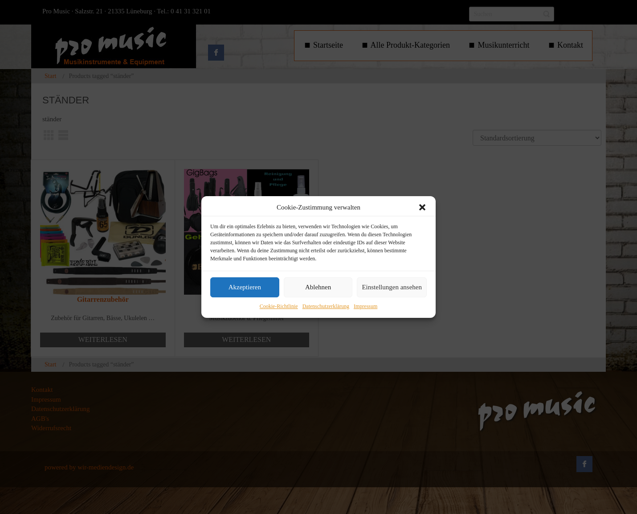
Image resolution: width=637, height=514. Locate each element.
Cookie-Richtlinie (279, 306)
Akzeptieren (245, 287)
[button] (422, 207)
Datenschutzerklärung (325, 306)
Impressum (365, 306)
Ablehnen (318, 287)
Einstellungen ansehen (392, 287)
